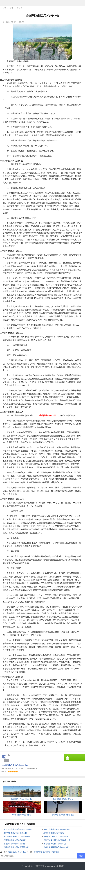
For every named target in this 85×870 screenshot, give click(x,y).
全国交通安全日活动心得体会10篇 (56, 840)
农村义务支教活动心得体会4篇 (16, 833)
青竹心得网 (39, 866)
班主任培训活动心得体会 (17, 852)
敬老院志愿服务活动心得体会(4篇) (17, 836)
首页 (4, 8)
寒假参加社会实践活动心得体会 (55, 836)
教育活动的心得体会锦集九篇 (55, 844)
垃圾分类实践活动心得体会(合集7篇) (18, 829)
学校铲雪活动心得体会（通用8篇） (47, 852)
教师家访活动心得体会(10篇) (15, 840)
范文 (11, 8)
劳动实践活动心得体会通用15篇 (16, 847)
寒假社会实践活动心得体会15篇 (56, 847)
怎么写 (19, 8)
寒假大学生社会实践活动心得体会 (56, 829)
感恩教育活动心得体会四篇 (14, 844)
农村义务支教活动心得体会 (54, 833)
